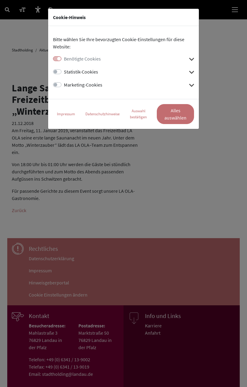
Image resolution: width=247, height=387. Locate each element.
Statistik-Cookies (81, 72)
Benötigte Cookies (82, 59)
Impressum (66, 113)
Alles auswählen (175, 114)
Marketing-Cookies (83, 85)
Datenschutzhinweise (102, 113)
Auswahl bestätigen (138, 114)
